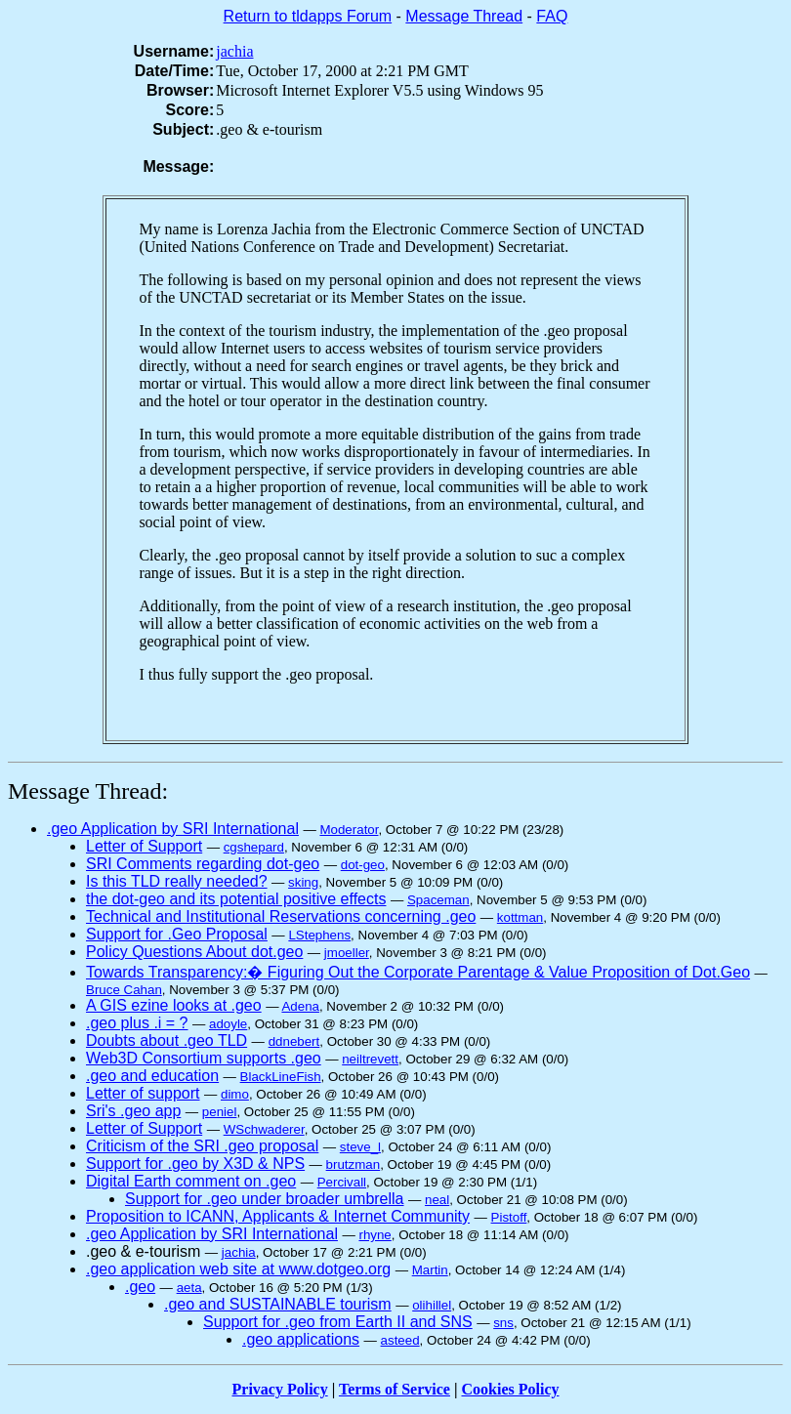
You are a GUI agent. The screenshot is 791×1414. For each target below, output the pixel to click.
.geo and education (152, 1075)
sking (303, 882)
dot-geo (363, 864)
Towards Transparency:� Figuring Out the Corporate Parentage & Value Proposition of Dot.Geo (418, 972)
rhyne (374, 1234)
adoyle (228, 1024)
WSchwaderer (264, 1129)
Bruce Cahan (124, 989)
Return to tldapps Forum (308, 16)
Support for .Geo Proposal (177, 934)
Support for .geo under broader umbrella (264, 1198)
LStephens (319, 935)
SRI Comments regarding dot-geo (202, 863)
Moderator (348, 829)
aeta (189, 1287)
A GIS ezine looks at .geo (174, 1005)
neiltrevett (370, 1059)
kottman (520, 917)
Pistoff (509, 1217)
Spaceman (438, 900)
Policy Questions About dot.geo (194, 951)
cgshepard (254, 847)
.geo (140, 1286)
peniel (219, 1111)
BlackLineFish (280, 1076)
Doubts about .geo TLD (166, 1040)
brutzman (353, 1164)
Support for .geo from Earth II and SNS (338, 1321)
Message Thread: (88, 791)
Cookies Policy (511, 1389)
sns (503, 1322)
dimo (235, 1094)
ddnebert (294, 1041)
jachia (234, 51)
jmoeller (346, 952)
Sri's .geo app (133, 1110)
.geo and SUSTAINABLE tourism (278, 1304)
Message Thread (463, 16)
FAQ (551, 16)
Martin (430, 1270)
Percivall (341, 1182)
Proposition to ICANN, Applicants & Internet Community (278, 1216)
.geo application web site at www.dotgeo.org (238, 1269)
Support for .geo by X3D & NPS (195, 1163)
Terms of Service (394, 1389)
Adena (300, 1006)
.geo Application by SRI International (173, 828)
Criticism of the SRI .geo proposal (202, 1146)
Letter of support (143, 1093)
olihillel (431, 1305)
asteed (400, 1340)
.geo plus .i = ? (137, 1023)
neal (437, 1199)
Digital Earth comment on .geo (191, 1181)
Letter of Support (144, 846)
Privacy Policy (280, 1389)
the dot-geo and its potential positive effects (236, 899)
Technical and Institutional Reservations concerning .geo (281, 916)
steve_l (360, 1147)
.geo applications (300, 1339)
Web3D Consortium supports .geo (203, 1058)
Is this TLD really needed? (177, 881)
